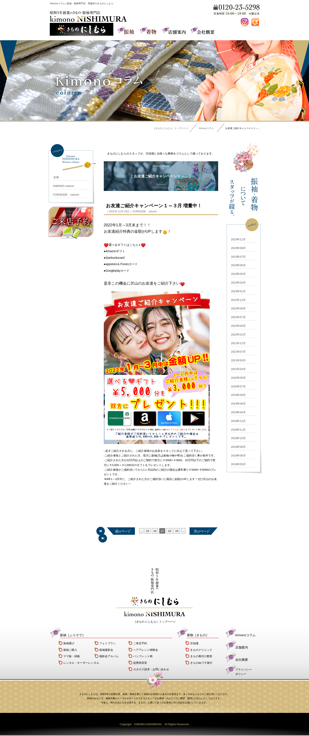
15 (147, 531)
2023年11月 (238, 239)
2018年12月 (238, 421)
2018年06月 (238, 455)
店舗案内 (241, 647)
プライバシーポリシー (243, 672)
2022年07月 (238, 317)
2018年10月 (238, 438)
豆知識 (194, 643)
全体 (56, 177)
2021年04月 (238, 369)
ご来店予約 (140, 643)
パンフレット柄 (142, 656)
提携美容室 (140, 662)
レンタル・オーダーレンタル (81, 662)
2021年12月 (238, 343)
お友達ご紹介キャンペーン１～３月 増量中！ (154, 205)
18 (169, 531)
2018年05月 (238, 464)
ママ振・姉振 (71, 656)
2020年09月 (238, 377)
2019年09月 (238, 395)
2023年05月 (238, 273)
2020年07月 (238, 386)
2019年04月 (238, 412)
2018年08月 (238, 446)
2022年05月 (238, 325)
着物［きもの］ (198, 635)
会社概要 (241, 659)
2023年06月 (238, 265)
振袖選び (68, 643)
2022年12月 (238, 300)
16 (154, 531)
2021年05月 (238, 360)
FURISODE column (66, 194)
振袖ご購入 (70, 649)
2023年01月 (238, 291)
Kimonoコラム (206, 128)
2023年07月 (238, 256)
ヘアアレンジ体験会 (145, 649)
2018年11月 (238, 429)
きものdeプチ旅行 (201, 662)
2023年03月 (238, 282)
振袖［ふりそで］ (72, 635)
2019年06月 (238, 403)
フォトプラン (107, 643)
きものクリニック (201, 649)
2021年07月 (238, 351)
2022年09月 (238, 308)
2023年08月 (238, 248)
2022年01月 (238, 334)
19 (176, 531)
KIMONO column (63, 186)
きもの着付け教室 (201, 656)
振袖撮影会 (106, 649)
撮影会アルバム (109, 656)
